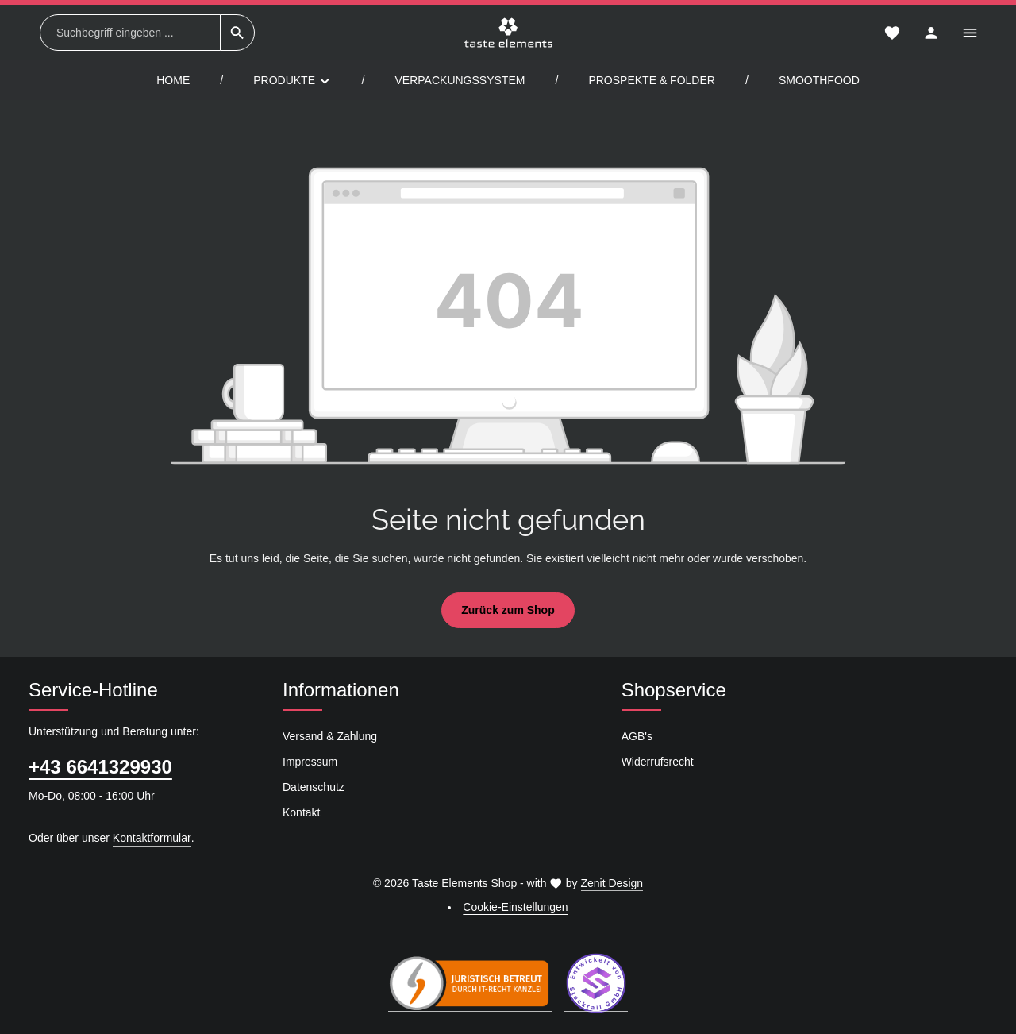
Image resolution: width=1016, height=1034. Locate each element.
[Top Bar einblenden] (969, 33)
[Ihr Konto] (931, 33)
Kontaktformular (152, 837)
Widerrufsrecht (658, 761)
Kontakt (301, 812)
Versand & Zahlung (330, 736)
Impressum (310, 761)
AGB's (637, 736)
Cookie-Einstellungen (515, 907)
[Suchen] (237, 32)
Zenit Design (612, 883)
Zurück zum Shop (507, 610)
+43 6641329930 (100, 766)
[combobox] (130, 32)
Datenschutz (313, 787)
